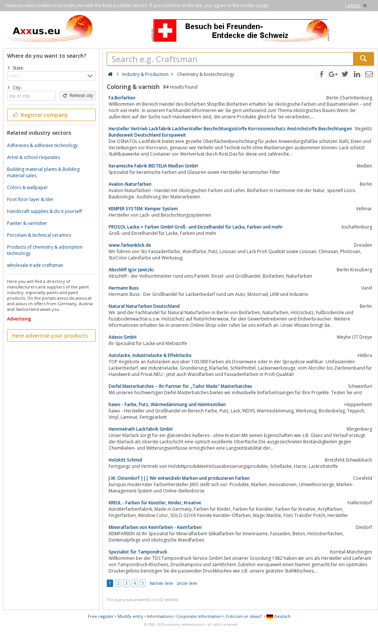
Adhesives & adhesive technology (42, 145)
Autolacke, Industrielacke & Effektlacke (150, 355)
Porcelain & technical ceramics (39, 235)
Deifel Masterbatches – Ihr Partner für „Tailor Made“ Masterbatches (180, 386)
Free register (101, 616)
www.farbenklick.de (130, 245)
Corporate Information (199, 616)
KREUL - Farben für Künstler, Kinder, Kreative (155, 503)
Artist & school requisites (33, 157)
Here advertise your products (50, 335)
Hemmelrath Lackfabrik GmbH (141, 429)
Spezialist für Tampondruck (138, 552)
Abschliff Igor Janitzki (131, 270)
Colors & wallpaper (27, 187)
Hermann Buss (124, 288)
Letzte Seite (187, 583)
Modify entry (130, 616)
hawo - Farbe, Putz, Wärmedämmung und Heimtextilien (167, 404)
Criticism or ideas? (243, 616)
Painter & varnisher (27, 223)
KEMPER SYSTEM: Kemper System (143, 208)
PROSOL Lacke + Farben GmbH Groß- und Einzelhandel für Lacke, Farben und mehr (196, 227)
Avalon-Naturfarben (130, 184)
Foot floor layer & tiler (30, 199)
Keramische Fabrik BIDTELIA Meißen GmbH (153, 166)
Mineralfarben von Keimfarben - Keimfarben (155, 527)
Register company (40, 114)
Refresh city (77, 95)
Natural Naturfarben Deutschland (144, 306)
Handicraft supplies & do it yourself (44, 211)
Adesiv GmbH (123, 337)
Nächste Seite (161, 583)
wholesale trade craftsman (35, 265)
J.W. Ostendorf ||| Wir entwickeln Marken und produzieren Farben (179, 478)
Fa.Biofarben (122, 98)
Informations (160, 616)
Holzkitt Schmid (125, 460)
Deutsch (278, 616)
